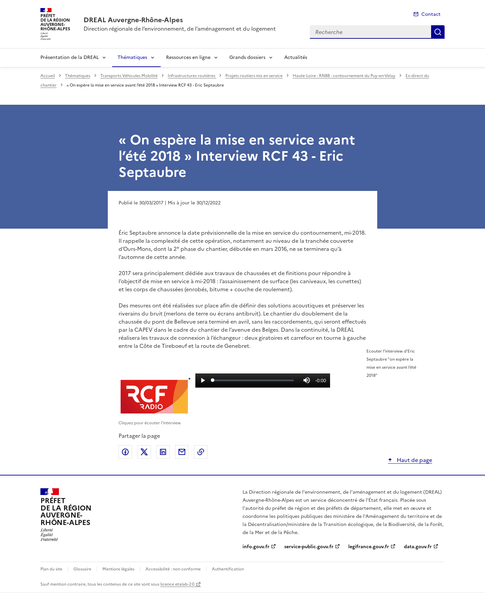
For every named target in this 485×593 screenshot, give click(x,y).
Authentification (228, 569)
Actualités (295, 57)
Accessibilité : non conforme (173, 569)
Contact (431, 14)
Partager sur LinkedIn (163, 452)
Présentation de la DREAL (69, 57)
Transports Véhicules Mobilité (129, 76)
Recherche (438, 32)
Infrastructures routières (192, 76)
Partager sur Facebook (125, 452)
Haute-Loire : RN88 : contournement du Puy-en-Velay (344, 76)
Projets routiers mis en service (254, 76)
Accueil (47, 76)
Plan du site (51, 569)
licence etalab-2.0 (177, 584)
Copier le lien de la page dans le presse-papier (200, 452)
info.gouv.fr (256, 546)
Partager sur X (144, 452)
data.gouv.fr (418, 546)
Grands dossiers (247, 57)
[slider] (253, 380)
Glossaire (82, 569)
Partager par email (182, 452)
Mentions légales (118, 569)
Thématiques (132, 57)
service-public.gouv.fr (308, 546)
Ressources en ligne (188, 57)
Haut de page (413, 460)
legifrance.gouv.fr (368, 546)
